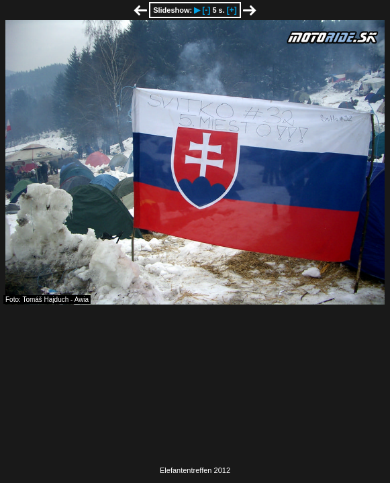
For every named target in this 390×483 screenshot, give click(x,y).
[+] (232, 10)
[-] (206, 10)
